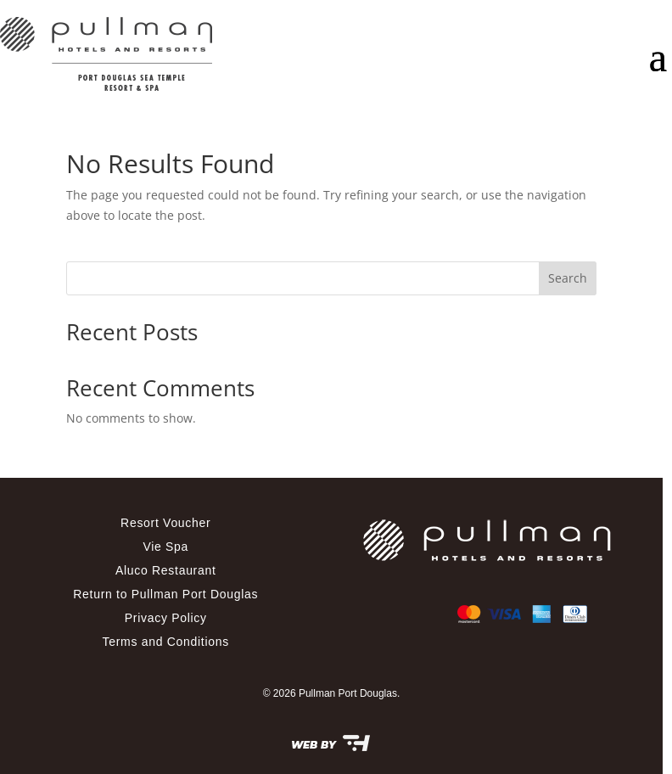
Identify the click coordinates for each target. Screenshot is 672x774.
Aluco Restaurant (165, 570)
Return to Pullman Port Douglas (165, 594)
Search (567, 278)
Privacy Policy (166, 618)
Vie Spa (165, 546)
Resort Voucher (165, 523)
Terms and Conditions (166, 641)
